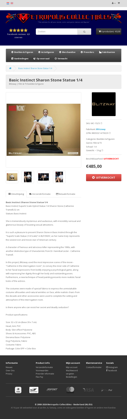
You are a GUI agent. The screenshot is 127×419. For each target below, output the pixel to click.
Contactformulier (94, 367)
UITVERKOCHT (103, 177)
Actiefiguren (46, 52)
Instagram (112, 367)
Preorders (87, 52)
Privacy (9, 373)
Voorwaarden (42, 370)
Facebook (111, 370)
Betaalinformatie (65, 194)
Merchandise (67, 52)
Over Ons (10, 370)
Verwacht (60, 58)
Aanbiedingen (19, 58)
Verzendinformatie (40, 194)
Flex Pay (39, 377)
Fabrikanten (107, 52)
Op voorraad (41, 58)
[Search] (84, 31)
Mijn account (71, 367)
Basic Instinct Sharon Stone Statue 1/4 (35, 68)
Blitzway (101, 129)
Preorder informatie (45, 373)
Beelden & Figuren (22, 52)
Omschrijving (16, 194)
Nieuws (9, 367)
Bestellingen (71, 377)
